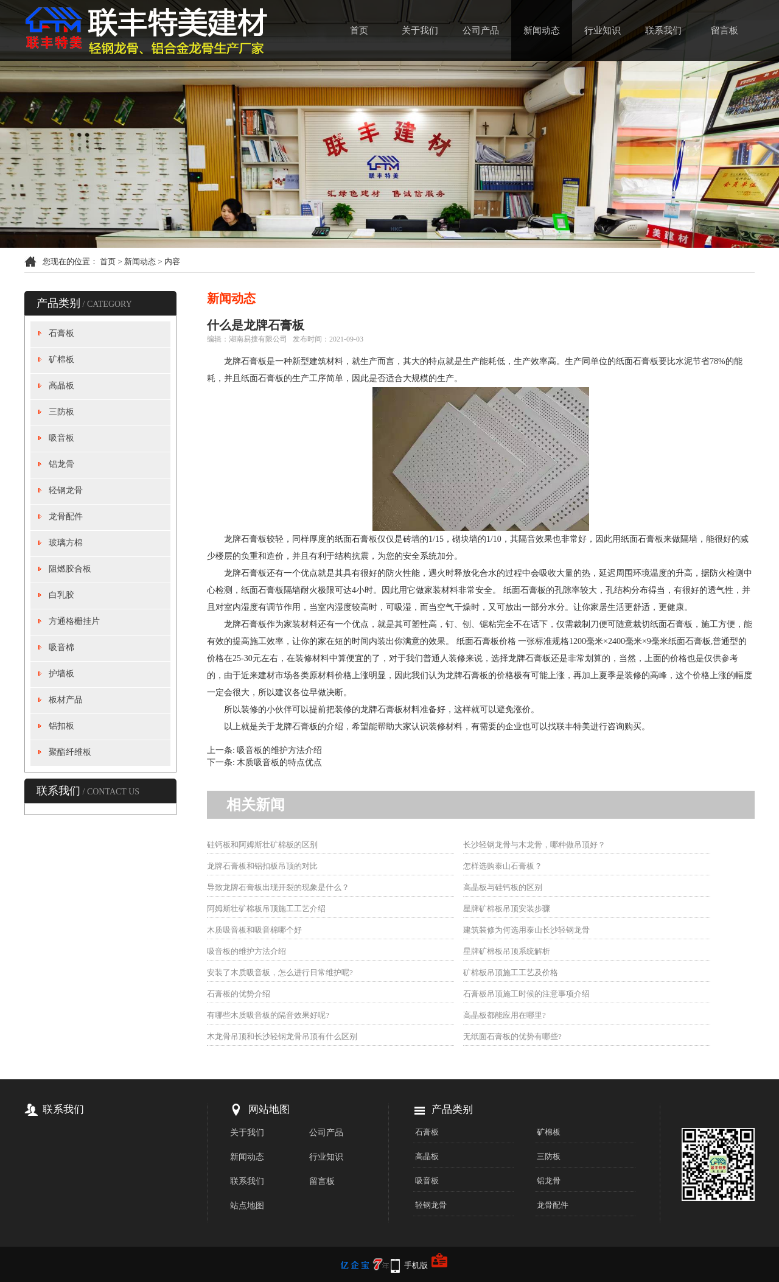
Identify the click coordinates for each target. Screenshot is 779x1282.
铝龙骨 (61, 464)
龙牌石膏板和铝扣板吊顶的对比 (262, 865)
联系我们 (663, 30)
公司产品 (481, 30)
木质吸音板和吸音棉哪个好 (254, 929)
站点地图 (247, 1205)
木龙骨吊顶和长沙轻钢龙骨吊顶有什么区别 (282, 1036)
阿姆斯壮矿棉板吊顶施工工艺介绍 (266, 908)
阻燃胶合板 (70, 568)
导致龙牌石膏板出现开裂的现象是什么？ (278, 887)
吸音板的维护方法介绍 (279, 750)
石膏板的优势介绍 (238, 993)
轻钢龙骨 (66, 490)
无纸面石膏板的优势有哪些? (512, 1036)
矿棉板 (61, 359)
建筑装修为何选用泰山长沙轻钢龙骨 (526, 929)
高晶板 (61, 385)
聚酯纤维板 (70, 752)
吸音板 (61, 438)
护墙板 (61, 673)
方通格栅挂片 (74, 621)
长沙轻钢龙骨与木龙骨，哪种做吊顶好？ (534, 844)
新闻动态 (541, 30)
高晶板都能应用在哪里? (504, 1015)
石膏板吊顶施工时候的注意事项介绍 (526, 993)
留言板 (724, 30)
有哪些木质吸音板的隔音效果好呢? (268, 1015)
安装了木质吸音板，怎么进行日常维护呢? (280, 972)
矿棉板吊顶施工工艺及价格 (510, 972)
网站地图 (269, 1109)
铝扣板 (61, 725)
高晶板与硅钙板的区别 (502, 887)
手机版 (416, 1265)
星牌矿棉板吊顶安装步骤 (506, 908)
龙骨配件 (66, 516)
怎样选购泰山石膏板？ (502, 865)
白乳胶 (61, 595)
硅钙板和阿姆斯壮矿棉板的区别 (262, 844)
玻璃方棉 (66, 542)
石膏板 (61, 333)
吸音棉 (61, 647)
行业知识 (602, 30)
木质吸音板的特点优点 (279, 762)
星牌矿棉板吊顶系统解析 (506, 951)
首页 (359, 30)
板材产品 (66, 699)
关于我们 (420, 30)
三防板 (61, 411)
